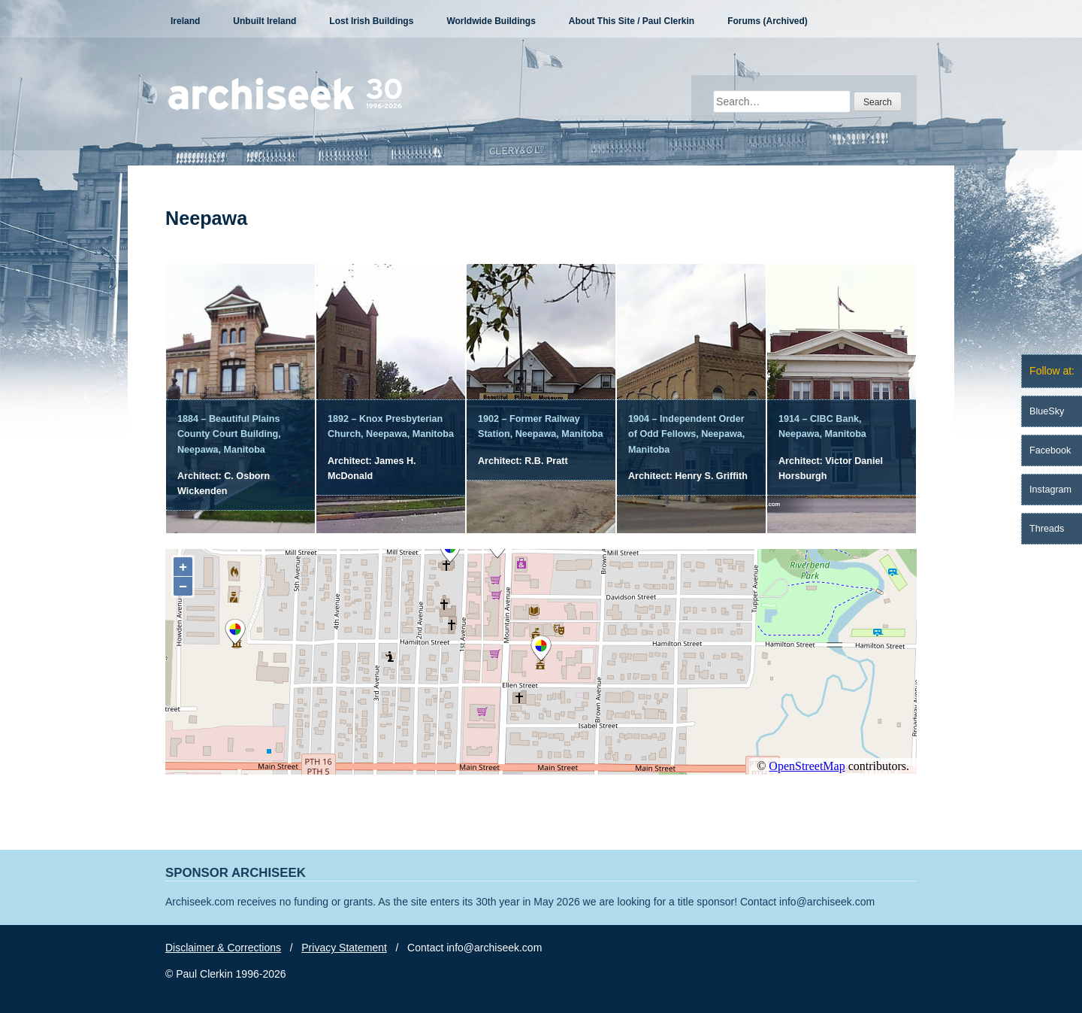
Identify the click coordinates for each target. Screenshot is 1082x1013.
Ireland (185, 21)
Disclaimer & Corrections (223, 948)
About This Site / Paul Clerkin (631, 21)
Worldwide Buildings (490, 21)
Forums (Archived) (767, 21)
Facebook (1050, 450)
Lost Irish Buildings (371, 21)
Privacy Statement (344, 948)
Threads (1046, 528)
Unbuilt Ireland (264, 21)
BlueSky (1046, 411)
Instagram (1050, 489)
